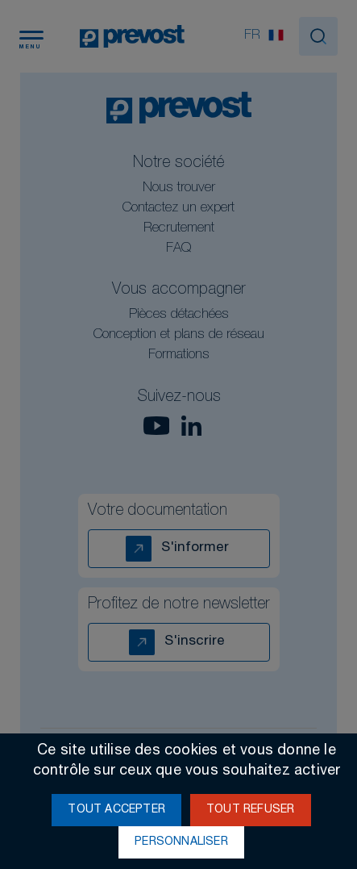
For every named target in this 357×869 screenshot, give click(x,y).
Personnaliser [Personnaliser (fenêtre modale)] (181, 842)
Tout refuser (250, 810)
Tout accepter (116, 810)
